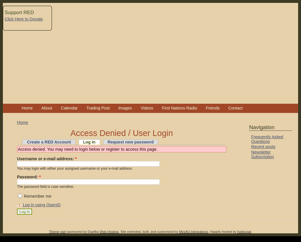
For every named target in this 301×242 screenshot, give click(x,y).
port (63, 231)
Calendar (69, 108)
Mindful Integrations (193, 231)
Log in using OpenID (42, 205)
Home (27, 108)
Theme (54, 231)
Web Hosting (109, 231)
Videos (147, 108)
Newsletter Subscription (262, 154)
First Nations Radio (179, 108)
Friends (213, 108)
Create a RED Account (49, 142)
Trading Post (98, 108)
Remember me (34, 196)
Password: (29, 177)
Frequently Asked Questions (267, 139)
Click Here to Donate (24, 19)
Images (125, 108)
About (46, 108)
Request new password (131, 142)
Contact (235, 108)
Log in (89, 142)
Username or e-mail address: (47, 158)
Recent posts (263, 146)
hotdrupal (244, 231)
